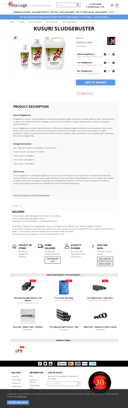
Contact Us (16, 383)
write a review (105, 264)
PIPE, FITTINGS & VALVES (85, 12)
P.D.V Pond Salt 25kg (64, 298)
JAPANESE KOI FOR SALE (22, 12)
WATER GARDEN (101, 12)
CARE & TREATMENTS (67, 12)
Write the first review (84, 42)
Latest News (16, 386)
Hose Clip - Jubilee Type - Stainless (28, 327)
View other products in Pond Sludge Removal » (31, 195)
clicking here (22, 396)
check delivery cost (53, 260)
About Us (15, 376)
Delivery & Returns (34, 381)
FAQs (32, 389)
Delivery (15, 206)
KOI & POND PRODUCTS (40, 12)
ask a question (105, 259)
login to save (84, 93)
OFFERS (111, 12)
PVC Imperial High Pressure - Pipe (64, 327)
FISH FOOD (54, 12)
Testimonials (16, 380)
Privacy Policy (35, 385)
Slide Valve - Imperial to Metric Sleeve (100, 327)
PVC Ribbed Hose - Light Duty (100, 298)
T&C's (32, 376)
